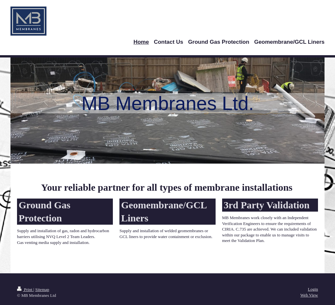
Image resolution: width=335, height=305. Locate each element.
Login (313, 289)
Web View (309, 295)
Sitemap (42, 289)
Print (25, 289)
